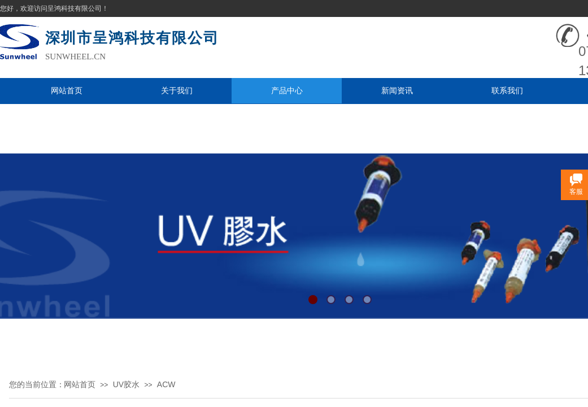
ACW (166, 384)
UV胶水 (126, 384)
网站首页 (66, 90)
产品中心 (287, 90)
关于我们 (177, 90)
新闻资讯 (397, 90)
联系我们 (507, 90)
